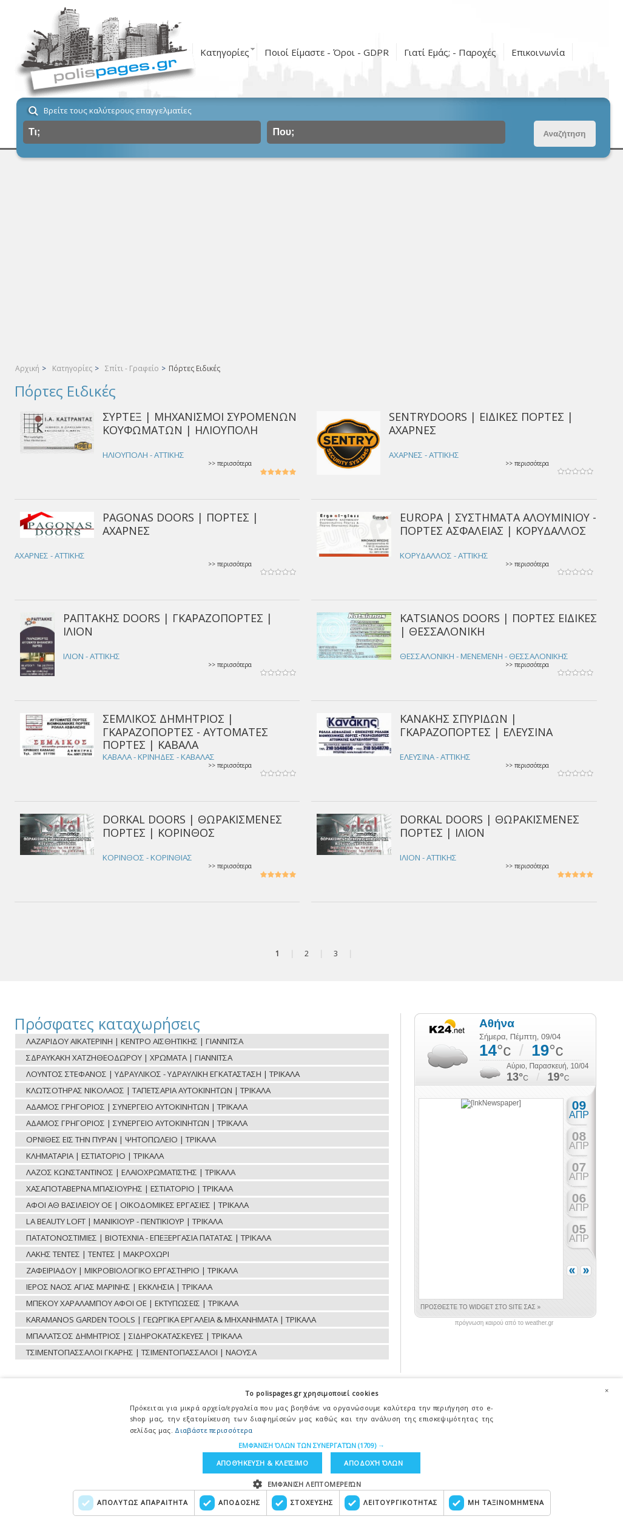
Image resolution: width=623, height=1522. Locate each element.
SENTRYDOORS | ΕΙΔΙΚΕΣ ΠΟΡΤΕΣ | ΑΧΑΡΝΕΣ (481, 423)
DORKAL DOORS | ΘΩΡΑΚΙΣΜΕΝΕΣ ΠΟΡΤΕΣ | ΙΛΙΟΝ (489, 825)
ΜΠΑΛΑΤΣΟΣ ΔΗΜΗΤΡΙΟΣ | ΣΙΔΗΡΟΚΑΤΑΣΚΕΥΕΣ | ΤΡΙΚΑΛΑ (134, 1335)
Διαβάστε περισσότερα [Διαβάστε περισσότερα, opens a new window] (213, 1429)
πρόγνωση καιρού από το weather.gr (504, 1323)
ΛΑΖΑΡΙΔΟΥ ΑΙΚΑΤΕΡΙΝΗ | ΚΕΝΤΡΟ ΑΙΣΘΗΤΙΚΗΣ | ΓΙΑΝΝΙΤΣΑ (134, 1041)
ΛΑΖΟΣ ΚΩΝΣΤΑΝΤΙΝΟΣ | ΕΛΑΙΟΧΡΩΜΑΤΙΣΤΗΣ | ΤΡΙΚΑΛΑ (130, 1172)
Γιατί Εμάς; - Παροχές (450, 52)
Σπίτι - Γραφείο (132, 368)
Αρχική (27, 368)
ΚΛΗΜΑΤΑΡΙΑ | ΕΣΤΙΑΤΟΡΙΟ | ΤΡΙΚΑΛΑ (95, 1155)
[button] (311, 1444)
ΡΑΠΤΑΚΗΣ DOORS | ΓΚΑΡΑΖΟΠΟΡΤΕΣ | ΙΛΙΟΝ (167, 624)
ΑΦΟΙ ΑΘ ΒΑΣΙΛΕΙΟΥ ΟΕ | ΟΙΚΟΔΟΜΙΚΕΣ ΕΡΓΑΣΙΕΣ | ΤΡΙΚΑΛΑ (137, 1204)
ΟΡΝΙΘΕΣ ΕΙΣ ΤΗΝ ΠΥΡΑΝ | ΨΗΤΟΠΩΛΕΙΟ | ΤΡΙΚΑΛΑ (121, 1139)
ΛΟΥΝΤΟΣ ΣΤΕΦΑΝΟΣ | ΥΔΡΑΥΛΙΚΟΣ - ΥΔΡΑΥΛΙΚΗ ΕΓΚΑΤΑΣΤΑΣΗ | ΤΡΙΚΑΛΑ (163, 1073)
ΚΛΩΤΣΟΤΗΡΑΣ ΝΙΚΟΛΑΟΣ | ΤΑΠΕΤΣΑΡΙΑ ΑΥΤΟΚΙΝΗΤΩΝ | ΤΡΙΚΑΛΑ (148, 1090)
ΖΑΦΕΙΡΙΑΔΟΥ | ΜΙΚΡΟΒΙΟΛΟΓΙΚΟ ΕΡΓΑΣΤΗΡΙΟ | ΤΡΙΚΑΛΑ (132, 1270)
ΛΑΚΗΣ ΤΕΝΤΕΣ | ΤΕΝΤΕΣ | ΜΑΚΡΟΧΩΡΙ (97, 1254)
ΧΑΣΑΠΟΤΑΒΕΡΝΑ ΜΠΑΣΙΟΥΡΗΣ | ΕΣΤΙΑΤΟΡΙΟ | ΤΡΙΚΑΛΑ (129, 1188)
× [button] (606, 1389)
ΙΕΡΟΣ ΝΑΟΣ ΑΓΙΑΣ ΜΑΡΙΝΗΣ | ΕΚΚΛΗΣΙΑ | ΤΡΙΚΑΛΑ (119, 1286)
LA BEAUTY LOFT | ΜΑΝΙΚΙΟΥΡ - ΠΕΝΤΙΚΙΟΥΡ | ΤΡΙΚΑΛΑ (124, 1221)
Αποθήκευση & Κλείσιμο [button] (262, 1462)
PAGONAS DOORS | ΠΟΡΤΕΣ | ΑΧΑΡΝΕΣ (180, 523)
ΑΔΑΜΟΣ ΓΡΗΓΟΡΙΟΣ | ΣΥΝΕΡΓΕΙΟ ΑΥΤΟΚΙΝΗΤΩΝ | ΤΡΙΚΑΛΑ (137, 1106)
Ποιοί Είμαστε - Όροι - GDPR (326, 52)
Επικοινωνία (538, 52)
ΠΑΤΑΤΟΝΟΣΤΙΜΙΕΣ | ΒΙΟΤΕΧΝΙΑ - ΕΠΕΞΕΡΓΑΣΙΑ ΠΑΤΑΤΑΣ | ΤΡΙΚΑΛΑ (148, 1237)
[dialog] (311, 1450)
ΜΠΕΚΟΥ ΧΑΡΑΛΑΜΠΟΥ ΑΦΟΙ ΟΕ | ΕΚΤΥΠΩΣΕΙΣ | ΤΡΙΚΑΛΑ (132, 1303)
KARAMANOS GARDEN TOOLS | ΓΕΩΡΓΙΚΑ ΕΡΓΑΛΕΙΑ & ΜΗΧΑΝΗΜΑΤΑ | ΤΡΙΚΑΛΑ (171, 1319)
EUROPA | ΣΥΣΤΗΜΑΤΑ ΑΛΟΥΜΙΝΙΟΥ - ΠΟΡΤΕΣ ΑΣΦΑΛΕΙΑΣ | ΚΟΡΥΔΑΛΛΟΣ (498, 523)
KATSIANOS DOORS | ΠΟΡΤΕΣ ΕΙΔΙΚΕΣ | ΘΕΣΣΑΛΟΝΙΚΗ (498, 624)
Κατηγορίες (224, 52)
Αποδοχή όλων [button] (374, 1462)
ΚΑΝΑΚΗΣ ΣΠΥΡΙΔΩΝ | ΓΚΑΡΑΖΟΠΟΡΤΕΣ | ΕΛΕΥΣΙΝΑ (476, 725)
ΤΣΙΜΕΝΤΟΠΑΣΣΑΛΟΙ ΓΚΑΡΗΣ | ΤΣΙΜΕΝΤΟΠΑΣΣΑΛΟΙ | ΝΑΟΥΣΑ (141, 1352)
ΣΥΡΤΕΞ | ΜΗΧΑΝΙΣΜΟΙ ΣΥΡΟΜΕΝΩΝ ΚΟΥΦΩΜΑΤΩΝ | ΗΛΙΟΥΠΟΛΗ (200, 423)
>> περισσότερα (230, 464)
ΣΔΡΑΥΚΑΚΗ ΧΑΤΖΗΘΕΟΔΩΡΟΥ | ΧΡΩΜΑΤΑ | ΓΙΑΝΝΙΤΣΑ (129, 1057)
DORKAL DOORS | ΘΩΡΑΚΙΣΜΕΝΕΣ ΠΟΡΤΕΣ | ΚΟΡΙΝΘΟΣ (192, 825)
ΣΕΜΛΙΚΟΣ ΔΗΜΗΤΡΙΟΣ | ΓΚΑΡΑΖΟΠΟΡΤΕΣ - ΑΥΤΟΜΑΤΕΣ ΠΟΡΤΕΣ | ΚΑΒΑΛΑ (185, 731)
